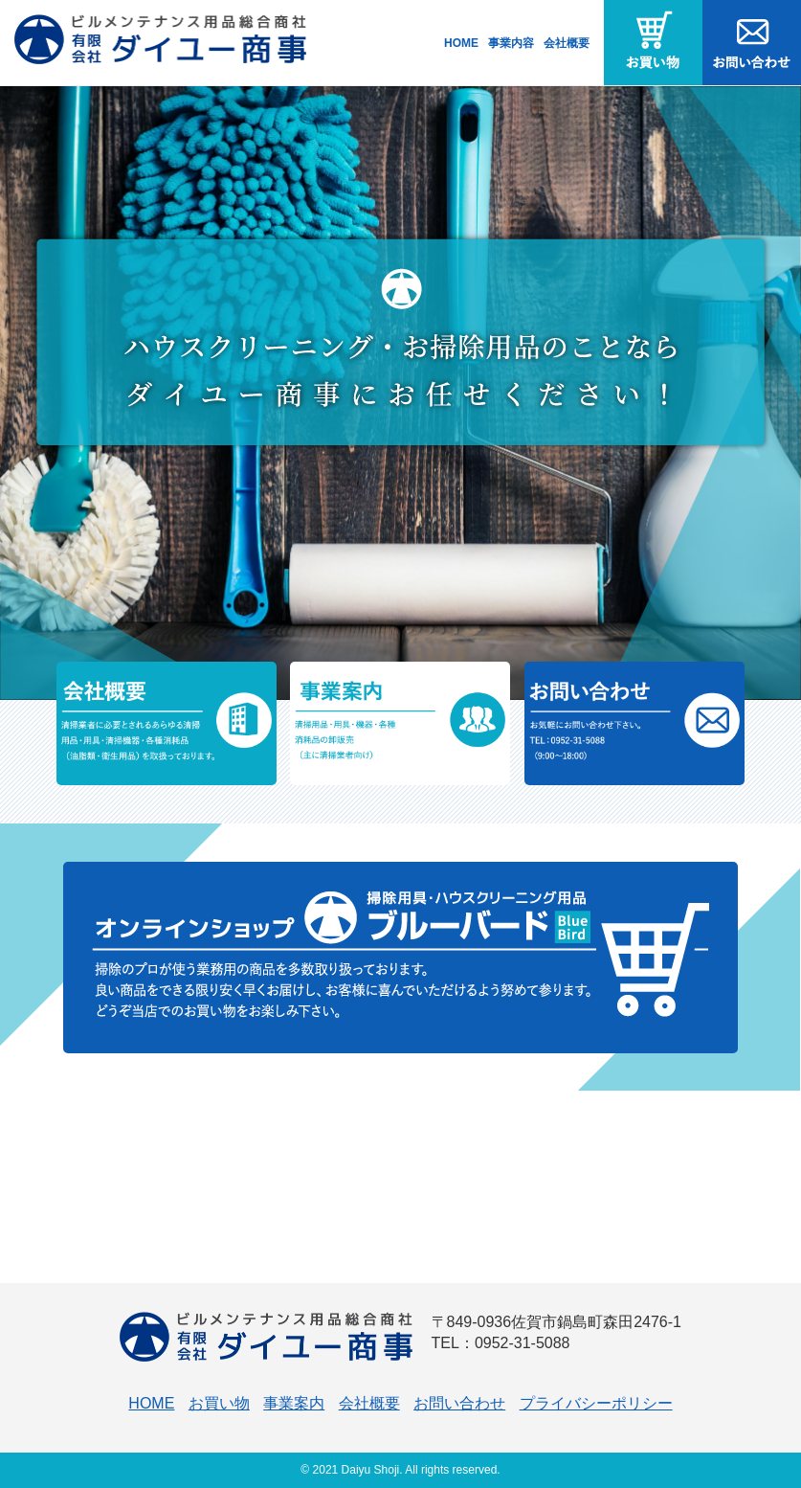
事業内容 (511, 43)
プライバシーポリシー (596, 1403)
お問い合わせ (459, 1403)
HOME (461, 43)
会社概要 (567, 43)
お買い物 (219, 1403)
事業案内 (293, 1403)
